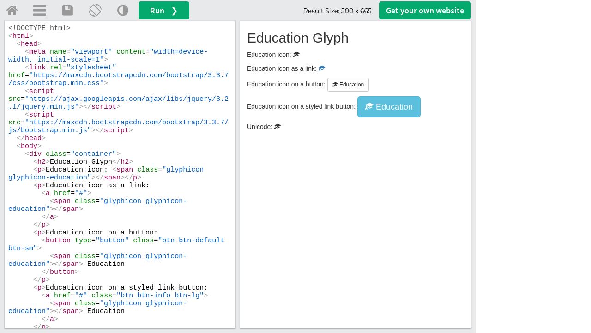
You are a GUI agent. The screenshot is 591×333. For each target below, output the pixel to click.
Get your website (425, 10)
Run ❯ (164, 10)
